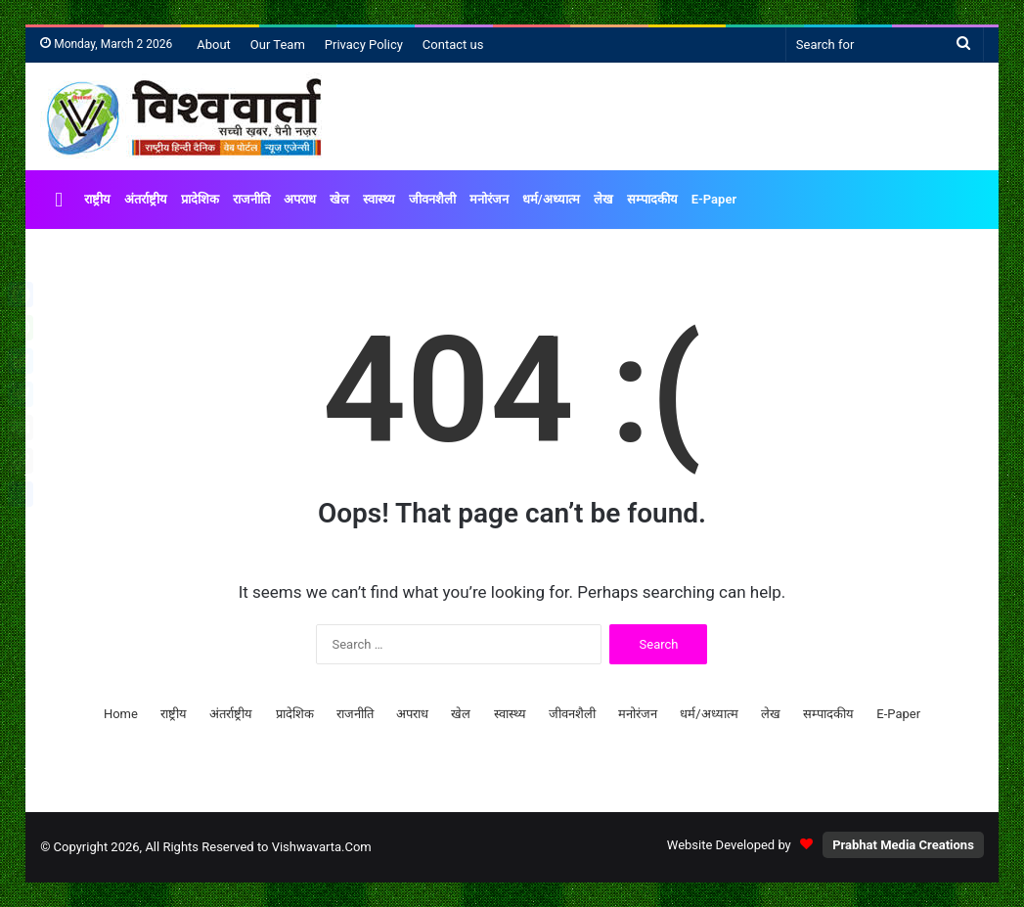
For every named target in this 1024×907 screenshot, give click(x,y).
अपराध (300, 199)
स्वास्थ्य (379, 199)
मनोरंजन (489, 199)
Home (121, 713)
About (214, 44)
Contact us (453, 44)
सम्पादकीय (652, 199)
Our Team (277, 44)
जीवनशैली (432, 199)
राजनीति (251, 199)
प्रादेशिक (200, 199)
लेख (603, 199)
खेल (339, 199)
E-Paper (713, 199)
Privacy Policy (364, 44)
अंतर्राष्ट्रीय (145, 199)
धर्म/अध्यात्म (551, 199)
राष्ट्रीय (97, 199)
